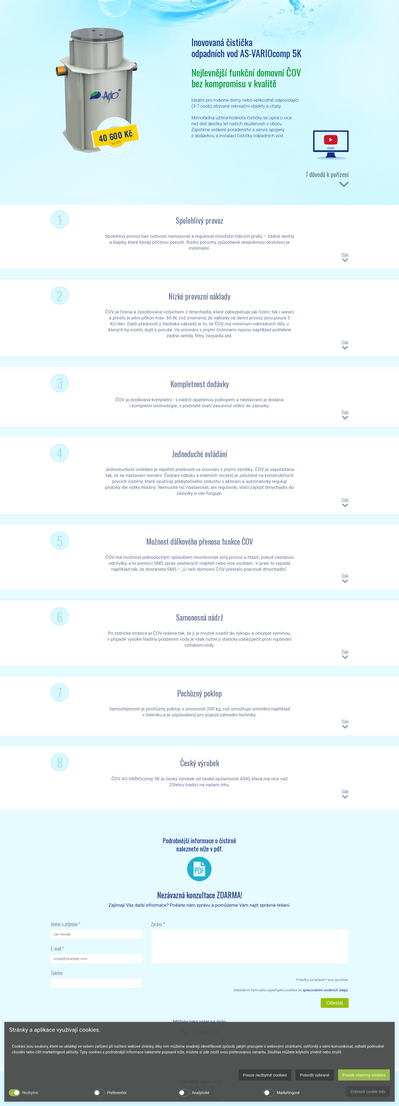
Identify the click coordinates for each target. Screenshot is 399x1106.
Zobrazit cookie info (367, 1091)
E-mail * (57, 948)
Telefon (57, 972)
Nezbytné (30, 1093)
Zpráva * (158, 924)
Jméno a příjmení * (65, 924)
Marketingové (288, 1093)
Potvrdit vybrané (314, 1075)
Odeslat (334, 1003)
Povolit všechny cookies (363, 1075)
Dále (345, 257)
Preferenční (116, 1093)
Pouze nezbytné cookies (265, 1075)
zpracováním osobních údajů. (325, 990)
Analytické (200, 1093)
